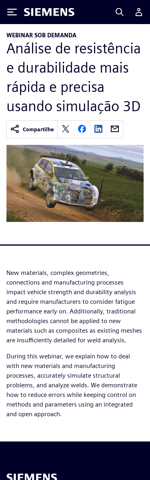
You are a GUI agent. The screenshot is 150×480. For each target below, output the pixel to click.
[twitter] (66, 129)
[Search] (120, 12)
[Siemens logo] (49, 12)
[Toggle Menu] (12, 12)
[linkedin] (98, 129)
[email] (115, 129)
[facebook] (82, 129)
